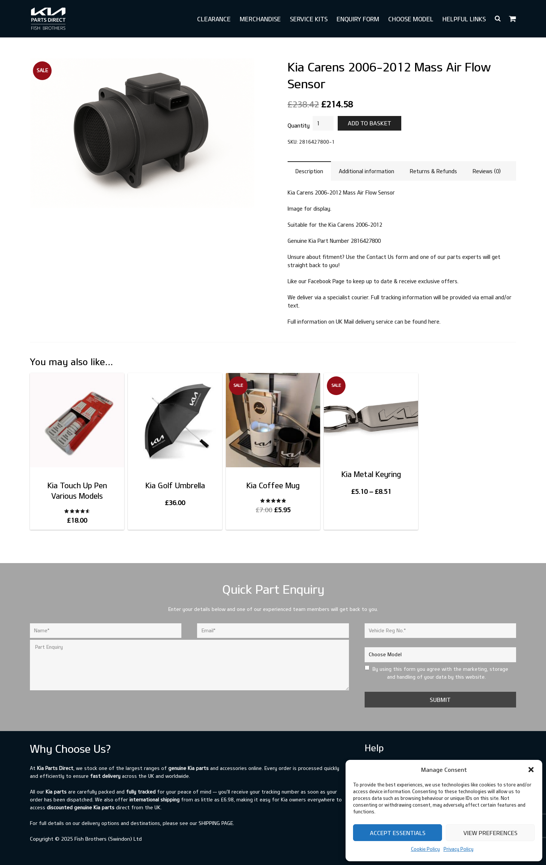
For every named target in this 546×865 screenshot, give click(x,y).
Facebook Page (326, 281)
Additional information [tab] (366, 171)
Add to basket (369, 123)
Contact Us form (387, 257)
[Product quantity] (323, 123)
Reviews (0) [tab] (487, 171)
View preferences (490, 832)
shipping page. (216, 823)
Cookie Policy (425, 849)
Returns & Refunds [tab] (433, 171)
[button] (531, 769)
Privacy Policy (458, 849)
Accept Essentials (398, 832)
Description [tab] (309, 171)
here (433, 321)
